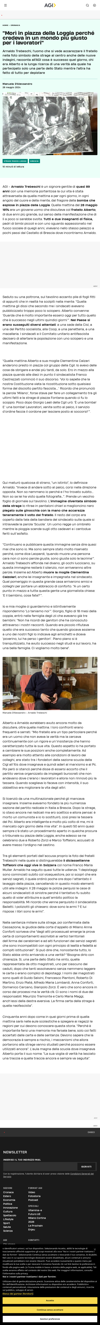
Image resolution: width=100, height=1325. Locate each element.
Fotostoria (34, 1196)
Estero (7, 1196)
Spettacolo (9, 1215)
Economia (9, 1200)
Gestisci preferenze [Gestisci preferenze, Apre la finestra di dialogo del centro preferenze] (50, 1318)
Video (31, 1192)
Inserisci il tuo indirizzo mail (22, 1160)
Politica (7, 1203)
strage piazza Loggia (15, 161)
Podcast (33, 1200)
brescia (34, 161)
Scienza (8, 1230)
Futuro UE (34, 1214)
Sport (6, 1223)
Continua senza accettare (50, 1309)
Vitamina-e (35, 1210)
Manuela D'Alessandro (17, 84)
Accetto (50, 1300)
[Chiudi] (94, 1249)
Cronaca (15, 25)
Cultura (7, 1211)
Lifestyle (8, 1219)
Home (5, 25)
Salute (7, 1226)
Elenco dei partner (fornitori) (18, 1292)
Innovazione (10, 1207)
